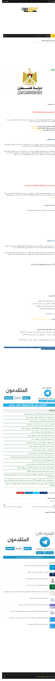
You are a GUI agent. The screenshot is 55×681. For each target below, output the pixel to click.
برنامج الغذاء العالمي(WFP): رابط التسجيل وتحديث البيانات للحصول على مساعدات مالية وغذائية (26, 620)
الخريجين (40, 44)
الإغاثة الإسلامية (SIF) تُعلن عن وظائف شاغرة (40, 423)
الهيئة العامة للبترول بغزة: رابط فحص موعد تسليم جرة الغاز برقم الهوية (31, 606)
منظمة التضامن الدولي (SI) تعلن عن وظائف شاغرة (38, 466)
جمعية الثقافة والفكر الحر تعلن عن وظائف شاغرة (39, 437)
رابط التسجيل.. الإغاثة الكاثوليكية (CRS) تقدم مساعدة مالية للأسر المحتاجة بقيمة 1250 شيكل (27, 482)
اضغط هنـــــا (31, 130)
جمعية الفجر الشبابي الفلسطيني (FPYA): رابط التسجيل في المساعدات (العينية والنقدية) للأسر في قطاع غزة (24, 593)
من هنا (32, 349)
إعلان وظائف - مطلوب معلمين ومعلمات (41, 452)
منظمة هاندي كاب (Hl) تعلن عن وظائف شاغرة (39, 448)
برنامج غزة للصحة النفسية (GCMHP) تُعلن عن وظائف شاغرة (35, 430)
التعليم (43, 44)
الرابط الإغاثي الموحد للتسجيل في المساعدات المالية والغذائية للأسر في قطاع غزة (30, 459)
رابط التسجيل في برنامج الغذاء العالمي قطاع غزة (36, 626)
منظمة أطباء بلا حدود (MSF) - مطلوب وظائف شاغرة (38, 420)
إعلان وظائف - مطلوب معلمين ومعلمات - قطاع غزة (38, 445)
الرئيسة (51, 37)
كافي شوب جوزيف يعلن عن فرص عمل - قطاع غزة (38, 427)
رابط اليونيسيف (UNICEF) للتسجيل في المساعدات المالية (34, 567)
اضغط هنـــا (32, 128)
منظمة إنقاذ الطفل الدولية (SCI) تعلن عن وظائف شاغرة (37, 416)
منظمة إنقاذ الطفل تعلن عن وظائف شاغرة (40, 434)
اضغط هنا (51, 199)
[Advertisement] (27, 23)
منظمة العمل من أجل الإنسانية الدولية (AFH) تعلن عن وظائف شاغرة (33, 470)
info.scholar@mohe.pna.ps (38, 321)
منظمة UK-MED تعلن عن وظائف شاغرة (41, 462)
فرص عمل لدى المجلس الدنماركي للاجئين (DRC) (38, 473)
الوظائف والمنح (35, 44)
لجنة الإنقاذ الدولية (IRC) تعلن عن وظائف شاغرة (39, 455)
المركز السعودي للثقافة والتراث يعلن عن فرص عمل (35, 587)
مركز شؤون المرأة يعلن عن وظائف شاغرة (40, 441)
